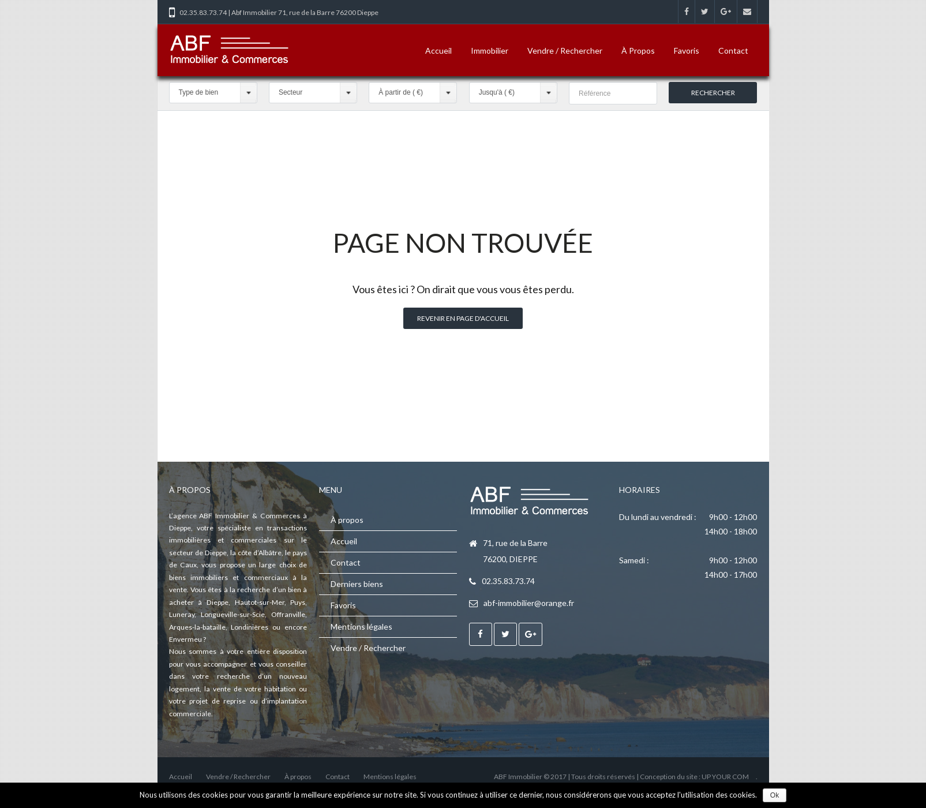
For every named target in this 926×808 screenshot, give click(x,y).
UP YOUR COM (725, 776)
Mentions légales (361, 626)
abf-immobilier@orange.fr (528, 603)
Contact (733, 50)
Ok (774, 795)
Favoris (686, 50)
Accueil (438, 50)
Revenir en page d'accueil (463, 318)
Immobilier (489, 50)
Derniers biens (357, 584)
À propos (638, 50)
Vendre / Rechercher (564, 50)
